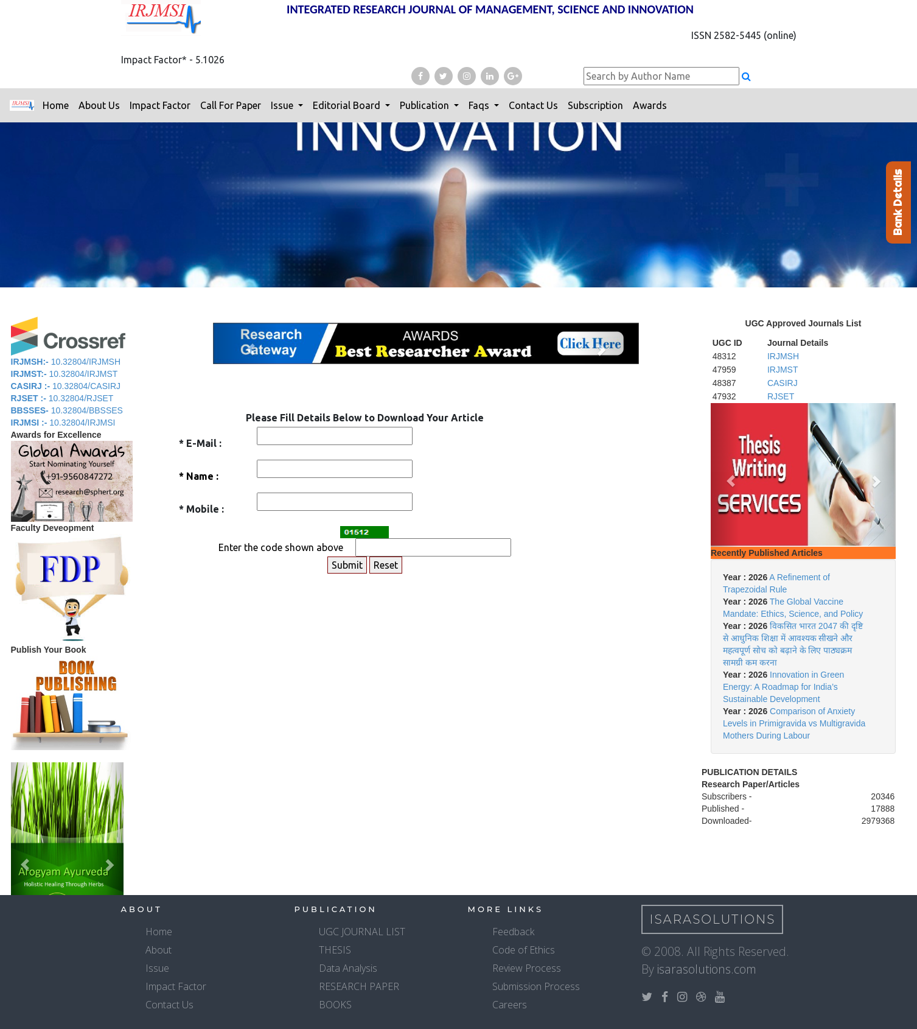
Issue (283, 105)
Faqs (480, 105)
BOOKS (335, 1004)
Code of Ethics (523, 950)
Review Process (526, 968)
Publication (426, 105)
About (158, 950)
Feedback (513, 931)
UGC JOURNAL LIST (362, 931)
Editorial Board (348, 105)
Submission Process (536, 986)
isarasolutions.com (706, 969)
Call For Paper (230, 105)
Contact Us (533, 105)
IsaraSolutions (713, 919)
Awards (650, 105)
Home (56, 105)
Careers (509, 1004)
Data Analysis (348, 968)
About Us (99, 105)
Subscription (595, 105)
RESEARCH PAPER (359, 986)
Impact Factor (160, 105)
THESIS (335, 950)
